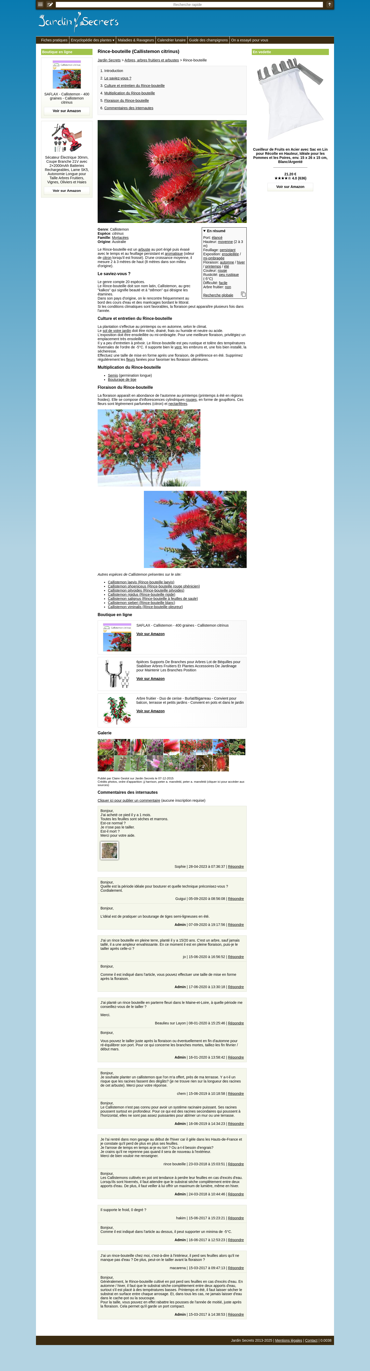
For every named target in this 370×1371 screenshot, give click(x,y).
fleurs (130, 359)
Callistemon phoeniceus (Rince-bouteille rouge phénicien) (154, 586)
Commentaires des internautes (128, 108)
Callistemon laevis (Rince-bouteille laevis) (141, 582)
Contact (311, 1340)
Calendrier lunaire (171, 40)
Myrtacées (120, 238)
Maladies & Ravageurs (136, 40)
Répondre (236, 866)
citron (107, 258)
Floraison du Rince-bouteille (126, 100)
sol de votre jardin (117, 331)
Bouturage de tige (122, 379)
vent (177, 347)
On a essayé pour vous (249, 40)
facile (223, 283)
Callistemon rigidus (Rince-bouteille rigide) (141, 594)
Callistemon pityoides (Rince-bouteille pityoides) (146, 590)
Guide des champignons (208, 40)
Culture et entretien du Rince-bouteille (134, 86)
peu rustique (229, 275)
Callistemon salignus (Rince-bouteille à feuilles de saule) (153, 599)
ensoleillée (230, 254)
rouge (222, 270)
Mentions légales (288, 1340)
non (228, 287)
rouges (191, 400)
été (226, 266)
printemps (213, 266)
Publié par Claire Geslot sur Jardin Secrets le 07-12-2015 (135, 778)
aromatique (174, 253)
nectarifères (177, 404)
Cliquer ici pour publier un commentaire (129, 800)
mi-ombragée (213, 258)
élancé (217, 238)
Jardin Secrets (109, 60)
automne (227, 262)
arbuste (144, 249)
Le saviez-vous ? (117, 78)
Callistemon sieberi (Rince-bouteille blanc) (141, 603)
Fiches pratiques (54, 40)
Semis (113, 375)
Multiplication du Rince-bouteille (129, 93)
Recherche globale (218, 295)
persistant (228, 250)
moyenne (225, 242)
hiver (241, 262)
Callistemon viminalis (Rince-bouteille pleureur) (145, 607)
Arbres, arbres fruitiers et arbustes (152, 60)
